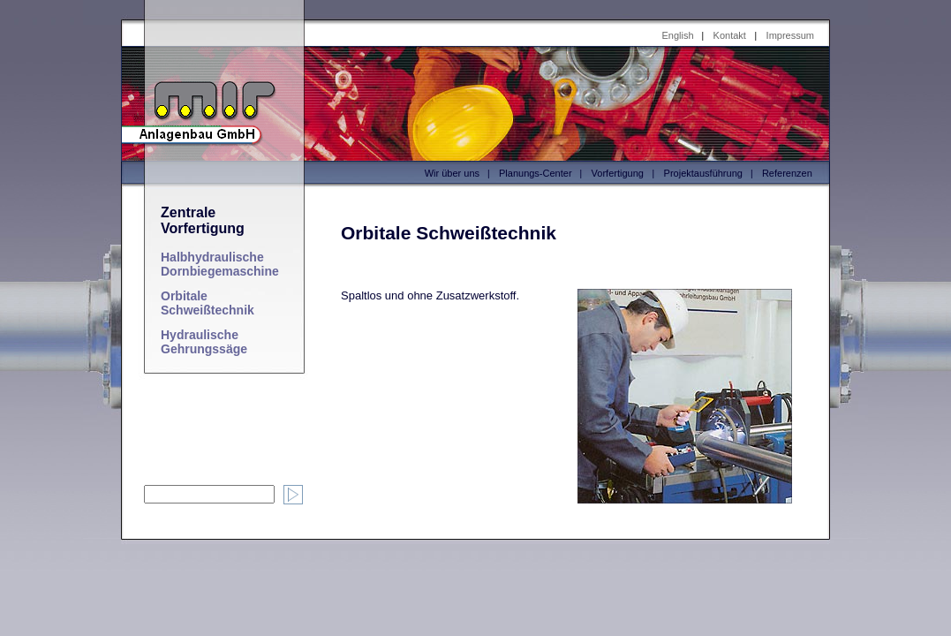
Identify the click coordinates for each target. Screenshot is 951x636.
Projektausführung (703, 173)
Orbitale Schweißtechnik (207, 303)
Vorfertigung (618, 173)
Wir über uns (452, 173)
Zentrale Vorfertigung (203, 220)
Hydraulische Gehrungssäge (204, 342)
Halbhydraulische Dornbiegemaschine (220, 264)
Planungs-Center (535, 173)
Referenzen (787, 173)
